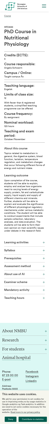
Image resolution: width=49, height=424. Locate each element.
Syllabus (24, 250)
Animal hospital (16, 358)
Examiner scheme (24, 282)
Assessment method (24, 266)
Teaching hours (24, 297)
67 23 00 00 (10, 375)
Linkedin (31, 381)
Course (7, 16)
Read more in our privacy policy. (25, 412)
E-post (6, 379)
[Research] (24, 340)
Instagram (32, 376)
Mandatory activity (24, 290)
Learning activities (24, 242)
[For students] (24, 349)
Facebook (32, 371)
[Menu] (44, 6)
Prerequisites (24, 258)
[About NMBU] (24, 331)
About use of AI (24, 274)
